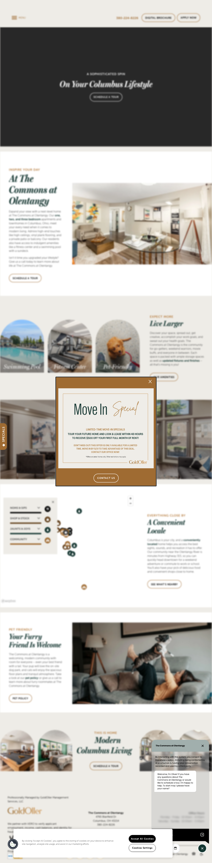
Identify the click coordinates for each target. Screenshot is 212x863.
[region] (93, 843)
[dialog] (106, 431)
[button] (106, 478)
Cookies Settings (142, 847)
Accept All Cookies (142, 838)
